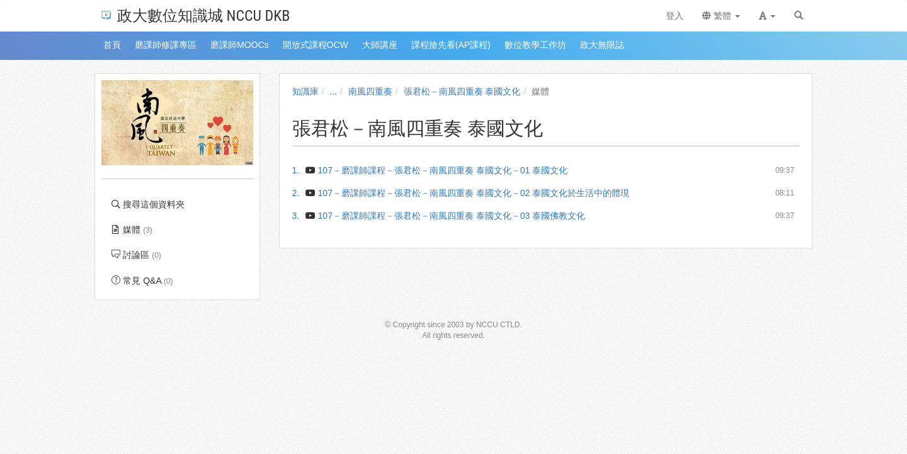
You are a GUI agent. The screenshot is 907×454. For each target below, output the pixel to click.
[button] (767, 16)
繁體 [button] (721, 16)
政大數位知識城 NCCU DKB (194, 15)
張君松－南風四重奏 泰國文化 (462, 91)
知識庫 (305, 91)
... (333, 91)
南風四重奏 (370, 91)
